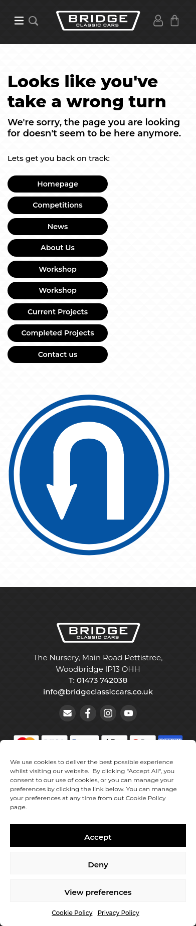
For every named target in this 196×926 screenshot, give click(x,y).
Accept (97, 837)
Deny (98, 864)
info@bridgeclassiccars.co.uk (98, 691)
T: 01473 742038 (98, 680)
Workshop (58, 269)
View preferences (97, 892)
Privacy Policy (118, 912)
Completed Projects (57, 332)
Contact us (58, 354)
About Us (58, 247)
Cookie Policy (72, 912)
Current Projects (58, 311)
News (58, 226)
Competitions (57, 205)
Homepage (57, 184)
